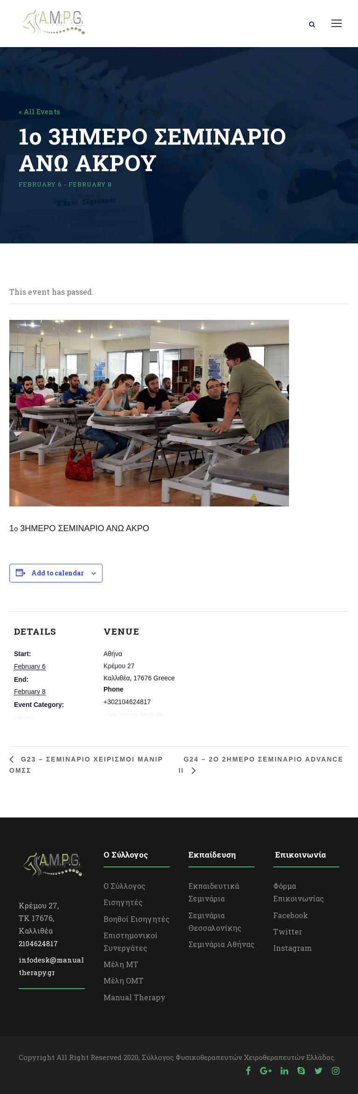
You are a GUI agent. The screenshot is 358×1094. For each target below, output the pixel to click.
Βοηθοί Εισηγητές (136, 919)
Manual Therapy (134, 997)
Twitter (287, 931)
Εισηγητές (123, 902)
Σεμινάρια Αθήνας (221, 944)
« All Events (39, 111)
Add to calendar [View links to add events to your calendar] (57, 572)
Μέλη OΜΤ (123, 980)
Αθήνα (23, 717)
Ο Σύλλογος (124, 886)
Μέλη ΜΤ (120, 964)
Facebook (290, 915)
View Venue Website (133, 714)
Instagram (292, 948)
